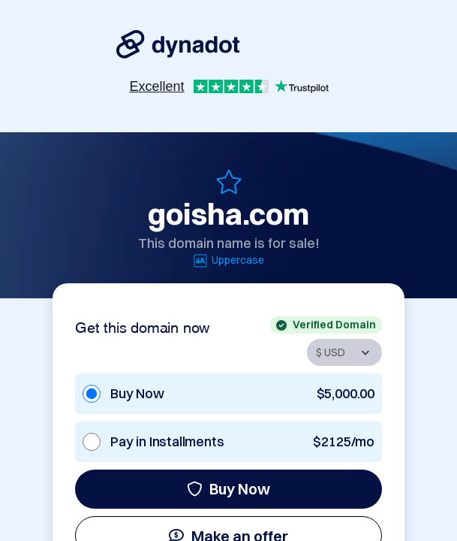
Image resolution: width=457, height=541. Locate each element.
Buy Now (228, 488)
